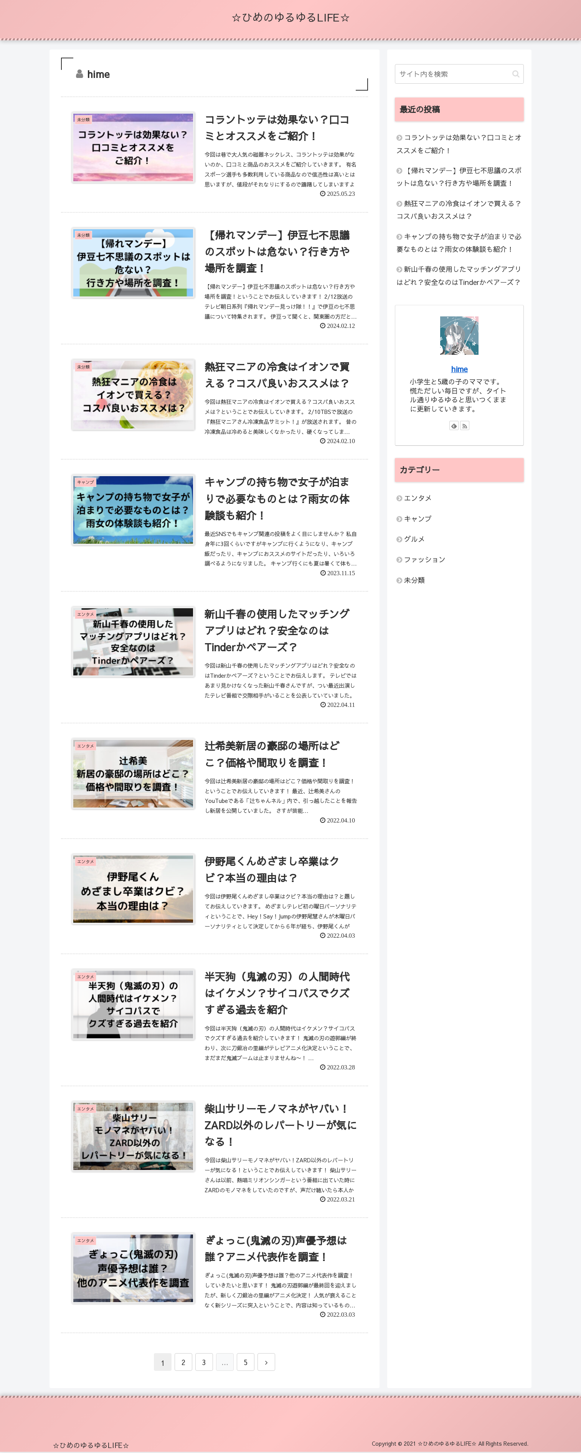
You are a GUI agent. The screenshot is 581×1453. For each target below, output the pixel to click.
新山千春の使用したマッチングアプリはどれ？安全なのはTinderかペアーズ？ (459, 275)
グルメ (414, 539)
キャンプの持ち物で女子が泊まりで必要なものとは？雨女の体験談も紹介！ (459, 243)
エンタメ (418, 498)
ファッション (425, 559)
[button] (516, 74)
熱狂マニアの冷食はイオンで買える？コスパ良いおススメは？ (459, 210)
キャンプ (418, 518)
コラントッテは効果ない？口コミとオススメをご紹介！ (459, 143)
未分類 (414, 580)
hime (459, 369)
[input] (459, 74)
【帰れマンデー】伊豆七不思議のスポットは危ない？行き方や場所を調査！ (459, 176)
